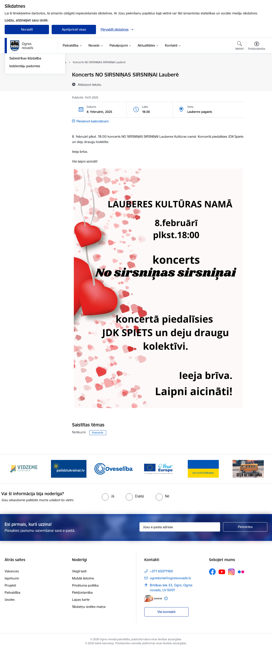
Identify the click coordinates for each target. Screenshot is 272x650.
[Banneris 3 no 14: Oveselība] (113, 468)
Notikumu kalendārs (24, 75)
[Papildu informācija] (166, 598)
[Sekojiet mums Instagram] (231, 572)
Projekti (10, 585)
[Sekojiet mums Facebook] (212, 571)
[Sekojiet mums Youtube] (222, 571)
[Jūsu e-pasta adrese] (179, 527)
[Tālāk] (257, 469)
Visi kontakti (166, 612)
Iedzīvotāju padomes (24, 113)
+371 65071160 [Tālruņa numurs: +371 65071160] (161, 571)
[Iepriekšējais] (14, 469)
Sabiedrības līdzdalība (25, 106)
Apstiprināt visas (74, 29)
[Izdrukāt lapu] (256, 72)
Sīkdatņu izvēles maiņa (89, 607)
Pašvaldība (12, 592)
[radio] (108, 496)
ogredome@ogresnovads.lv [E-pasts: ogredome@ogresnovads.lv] (170, 578)
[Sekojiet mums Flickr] (241, 571)
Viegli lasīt (79, 571)
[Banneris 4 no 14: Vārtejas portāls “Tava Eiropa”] (158, 468)
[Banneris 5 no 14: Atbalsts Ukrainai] (203, 468)
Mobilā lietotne (83, 578)
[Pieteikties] (245, 527)
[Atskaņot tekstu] (89, 84)
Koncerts (97, 432)
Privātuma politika (85, 585)
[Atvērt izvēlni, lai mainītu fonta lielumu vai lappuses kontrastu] (256, 46)
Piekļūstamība (82, 592)
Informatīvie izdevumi (25, 98)
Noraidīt (27, 29)
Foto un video (19, 90)
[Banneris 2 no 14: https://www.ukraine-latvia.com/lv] (68, 468)
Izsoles (10, 599)
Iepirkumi (12, 578)
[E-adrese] (153, 598)
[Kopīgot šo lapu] (256, 84)
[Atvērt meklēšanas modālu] (239, 46)
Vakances (12, 571)
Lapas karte (81, 599)
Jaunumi (15, 83)
